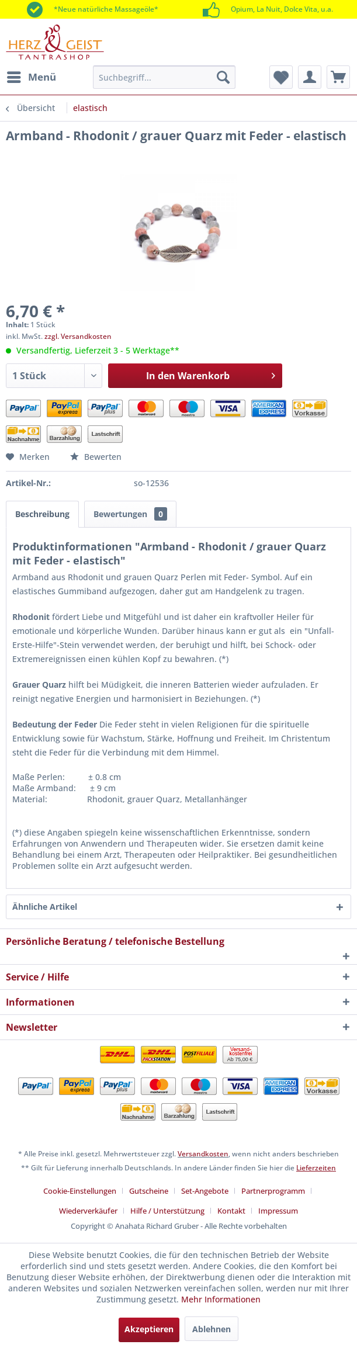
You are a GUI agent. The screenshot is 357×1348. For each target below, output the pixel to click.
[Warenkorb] (338, 77)
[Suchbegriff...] (164, 77)
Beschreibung (42, 513)
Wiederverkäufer (88, 1210)
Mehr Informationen (221, 1299)
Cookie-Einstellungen (79, 1191)
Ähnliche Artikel (44, 906)
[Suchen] (223, 77)
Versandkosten (203, 1154)
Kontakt (231, 1210)
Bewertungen (130, 514)
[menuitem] (31, 77)
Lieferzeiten (316, 1168)
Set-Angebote (204, 1191)
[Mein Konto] (309, 77)
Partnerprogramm (273, 1191)
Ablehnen (211, 1329)
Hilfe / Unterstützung (167, 1210)
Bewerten (96, 456)
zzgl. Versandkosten (78, 336)
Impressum (278, 1210)
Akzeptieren (149, 1329)
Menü (31, 76)
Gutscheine (148, 1191)
